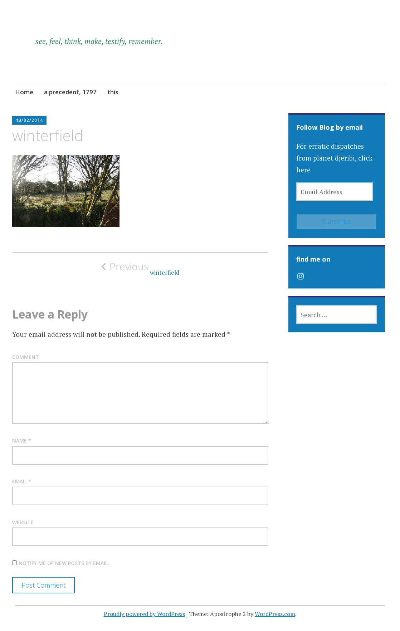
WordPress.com (275, 614)
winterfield (140, 268)
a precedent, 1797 (70, 92)
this (112, 92)
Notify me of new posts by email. (64, 563)
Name (21, 440)
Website (23, 522)
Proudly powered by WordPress (144, 614)
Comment (25, 357)
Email (21, 481)
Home (24, 92)
